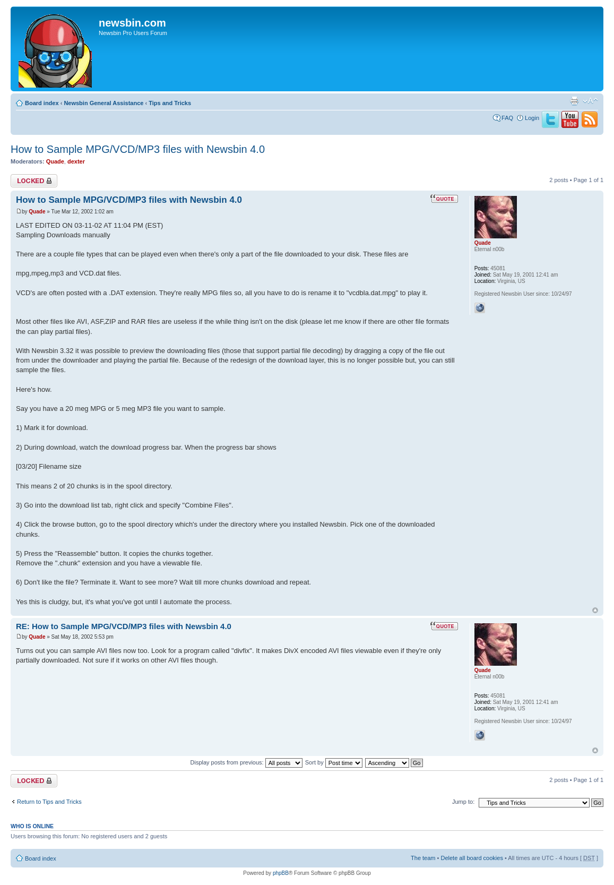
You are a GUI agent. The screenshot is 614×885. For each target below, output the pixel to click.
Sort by (333, 762)
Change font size (590, 101)
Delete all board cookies (471, 858)
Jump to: (463, 801)
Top (595, 610)
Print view (574, 101)
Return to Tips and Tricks (49, 801)
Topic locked (34, 180)
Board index (42, 103)
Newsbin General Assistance (103, 103)
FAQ (507, 118)
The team (423, 858)
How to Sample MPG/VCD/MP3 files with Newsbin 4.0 (138, 149)
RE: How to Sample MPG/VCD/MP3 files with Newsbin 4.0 (123, 626)
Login (532, 118)
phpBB (281, 873)
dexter (76, 161)
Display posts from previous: (246, 762)
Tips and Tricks (170, 103)
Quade (55, 161)
